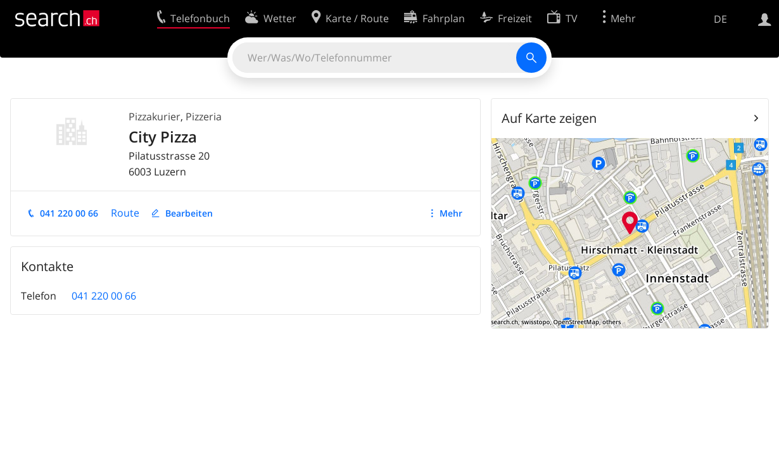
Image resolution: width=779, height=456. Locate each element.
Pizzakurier (154, 117)
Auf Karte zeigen (549, 118)
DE (720, 19)
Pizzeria (204, 117)
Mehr (451, 213)
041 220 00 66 (69, 213)
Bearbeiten (189, 213)
